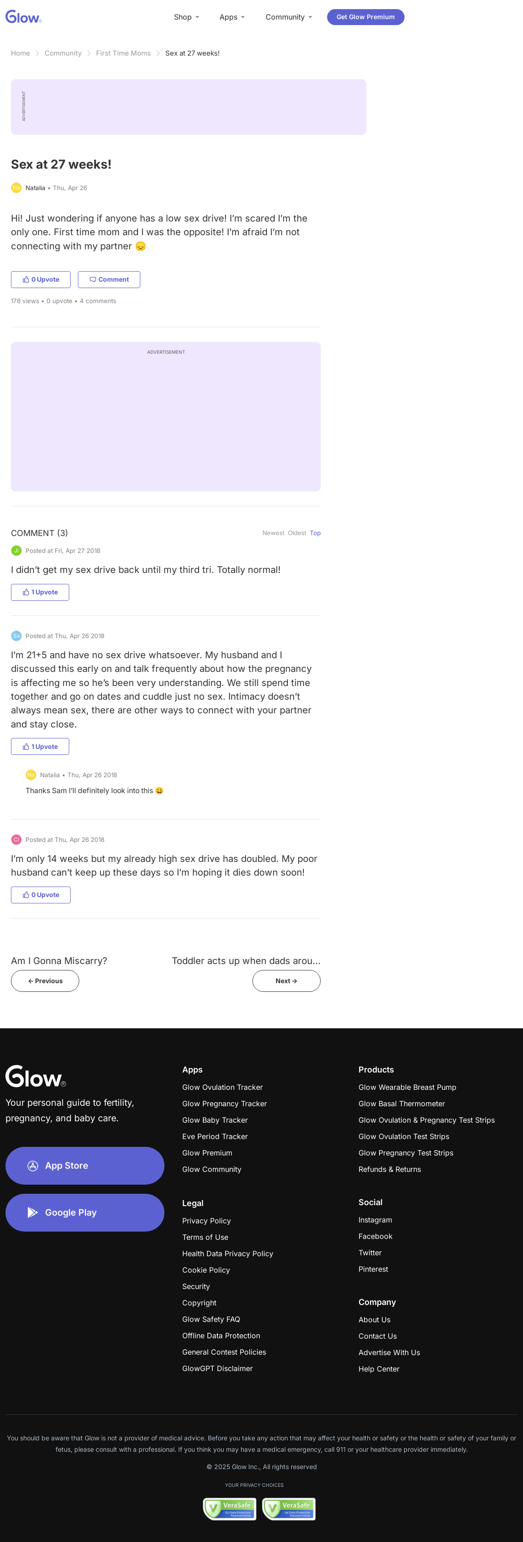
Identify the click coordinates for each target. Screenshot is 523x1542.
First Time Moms (123, 53)
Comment (109, 279)
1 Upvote (40, 592)
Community (63, 53)
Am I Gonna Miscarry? (59, 960)
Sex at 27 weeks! (192, 53)
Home (20, 53)
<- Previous (45, 981)
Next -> (286, 981)
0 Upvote (40, 279)
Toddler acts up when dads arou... (246, 960)
